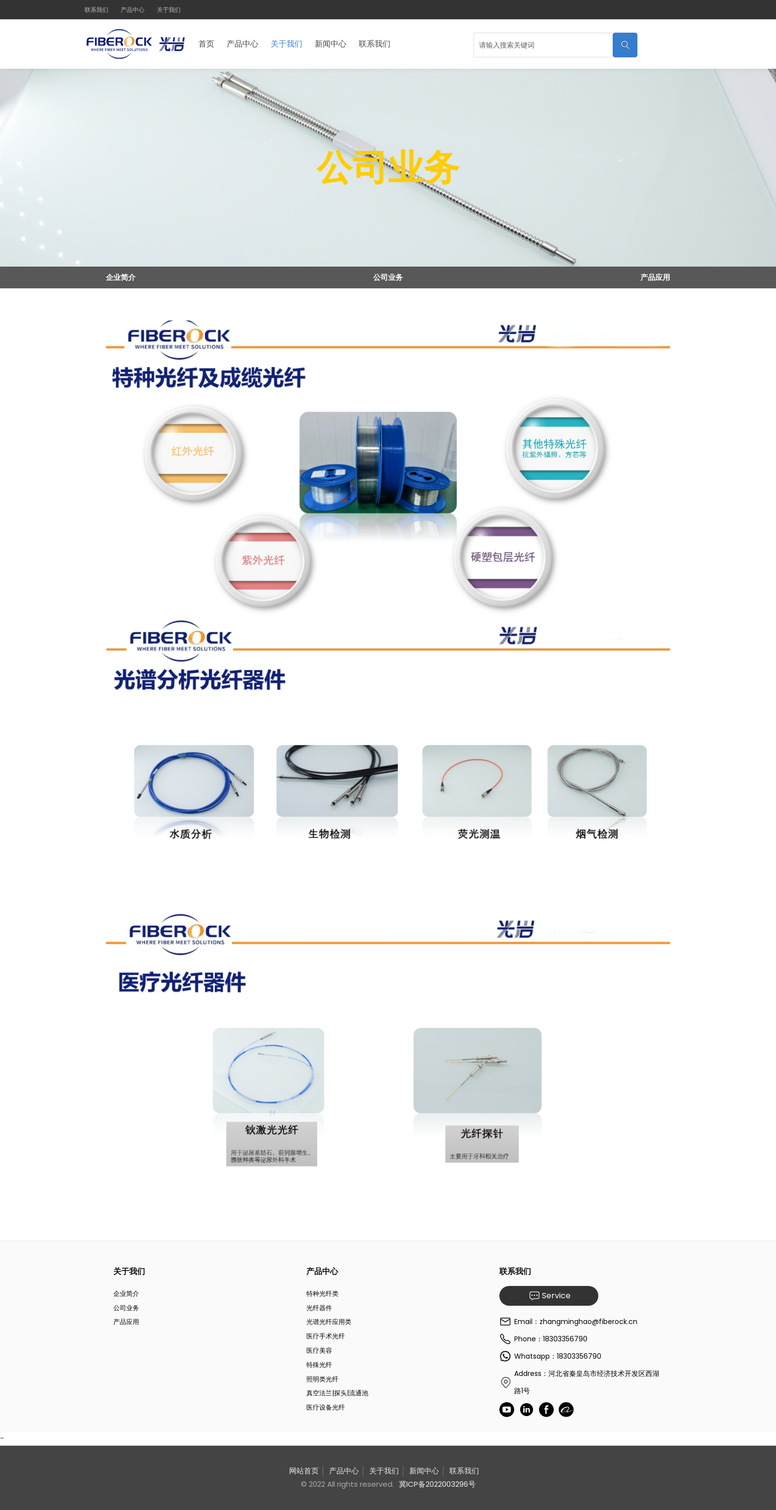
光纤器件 (319, 1308)
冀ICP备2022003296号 (437, 1484)
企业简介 (121, 277)
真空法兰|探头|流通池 (337, 1393)
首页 (206, 43)
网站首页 (304, 1470)
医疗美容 (319, 1350)
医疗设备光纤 (325, 1407)
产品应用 (655, 277)
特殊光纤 (319, 1365)
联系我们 (96, 9)
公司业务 (388, 277)
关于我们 (169, 9)
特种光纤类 (322, 1293)
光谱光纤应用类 (328, 1322)
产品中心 (133, 9)
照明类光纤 (322, 1379)
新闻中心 (330, 43)
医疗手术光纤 (325, 1336)
